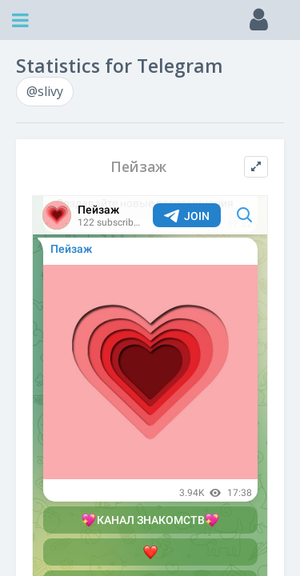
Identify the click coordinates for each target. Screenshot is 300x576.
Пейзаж (138, 166)
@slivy (44, 91)
